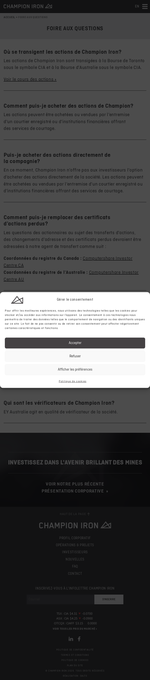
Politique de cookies (72, 381)
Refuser (75, 356)
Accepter (75, 343)
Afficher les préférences (75, 369)
